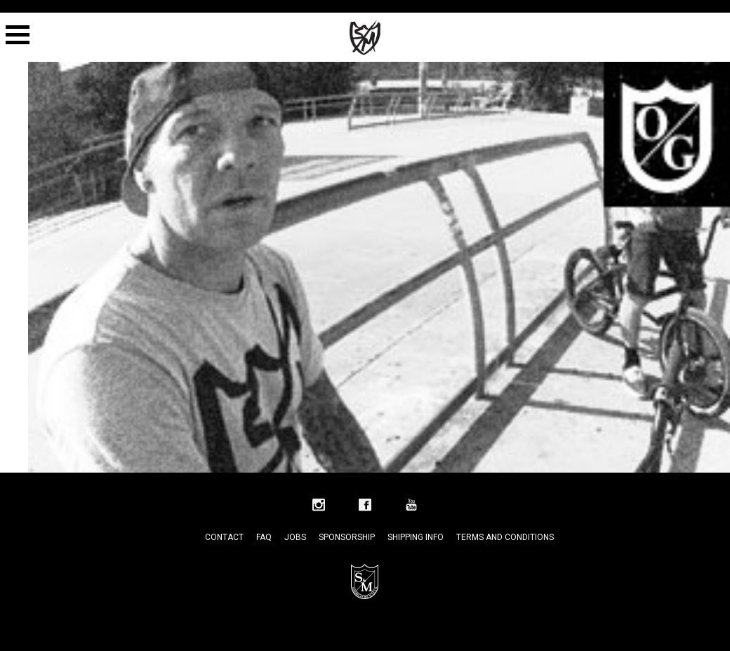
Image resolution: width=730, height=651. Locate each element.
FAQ (264, 537)
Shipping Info (415, 537)
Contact (224, 537)
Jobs (295, 537)
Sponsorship (347, 537)
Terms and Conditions (505, 537)
